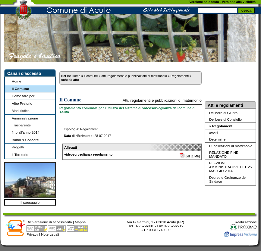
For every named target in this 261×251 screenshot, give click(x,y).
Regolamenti (180, 76)
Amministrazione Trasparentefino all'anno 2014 (25, 125)
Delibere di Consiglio (225, 119)
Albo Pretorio (22, 103)
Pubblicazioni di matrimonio (230, 146)
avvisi (213, 133)
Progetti (18, 147)
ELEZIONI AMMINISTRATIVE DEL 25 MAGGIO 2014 (230, 167)
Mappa (80, 222)
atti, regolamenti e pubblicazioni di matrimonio (134, 76)
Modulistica (21, 111)
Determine (217, 139)
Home (16, 81)
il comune (91, 76)
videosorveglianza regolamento (88, 154)
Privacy (32, 234)
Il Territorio (20, 154)
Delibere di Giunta (223, 113)
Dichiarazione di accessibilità (49, 222)
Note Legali (50, 234)
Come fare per (23, 96)
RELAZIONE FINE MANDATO (223, 154)
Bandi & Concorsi (25, 140)
